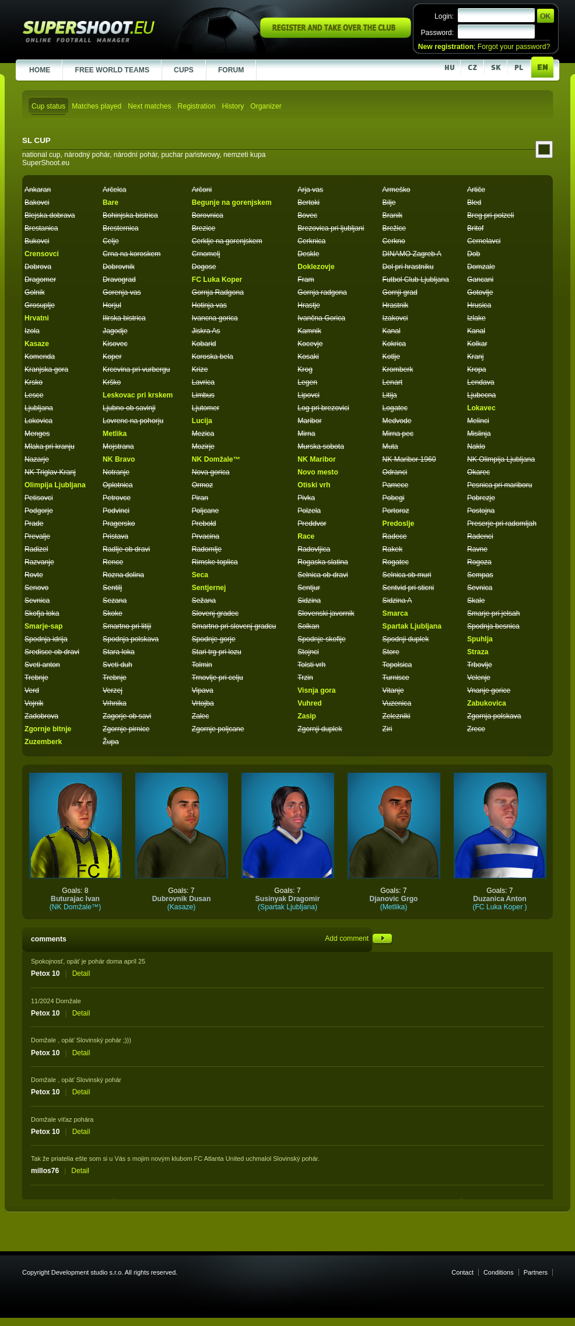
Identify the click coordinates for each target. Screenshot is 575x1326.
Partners (536, 1272)
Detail (81, 973)
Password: (437, 33)
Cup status (48, 106)
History (233, 106)
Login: (444, 16)
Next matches (149, 106)
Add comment (358, 938)
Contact (462, 1272)
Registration (197, 106)
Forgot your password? (514, 47)
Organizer (265, 106)
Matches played (96, 106)
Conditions (498, 1272)
